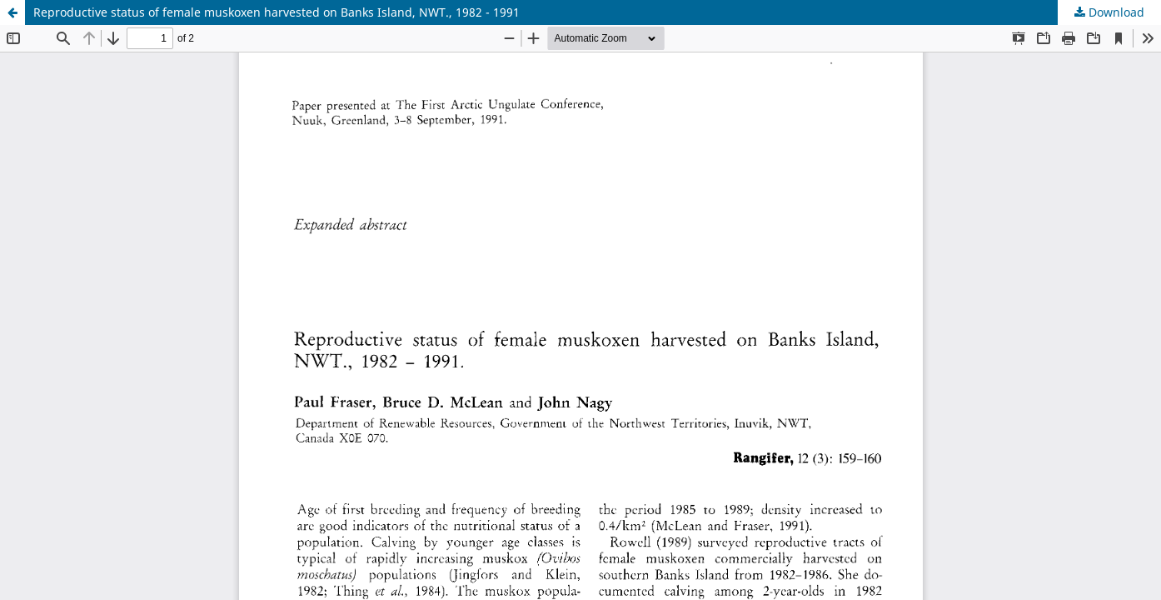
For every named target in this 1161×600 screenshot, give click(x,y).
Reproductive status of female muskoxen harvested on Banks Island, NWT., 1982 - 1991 (276, 12)
